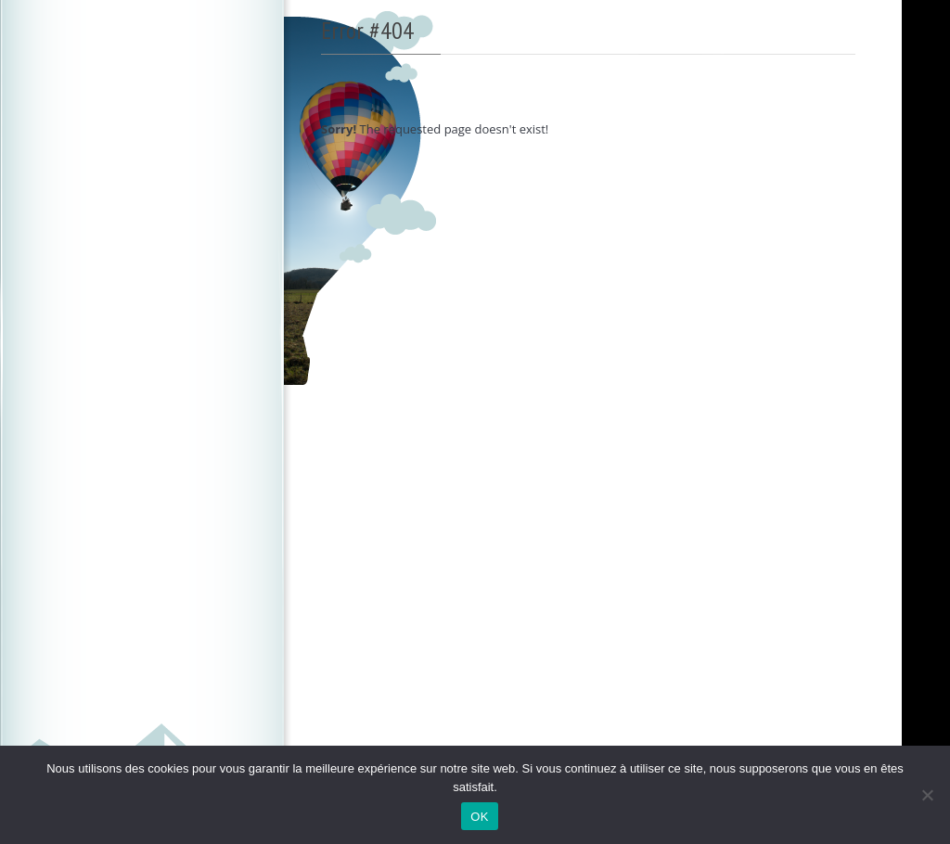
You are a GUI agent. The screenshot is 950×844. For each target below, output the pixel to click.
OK (479, 817)
